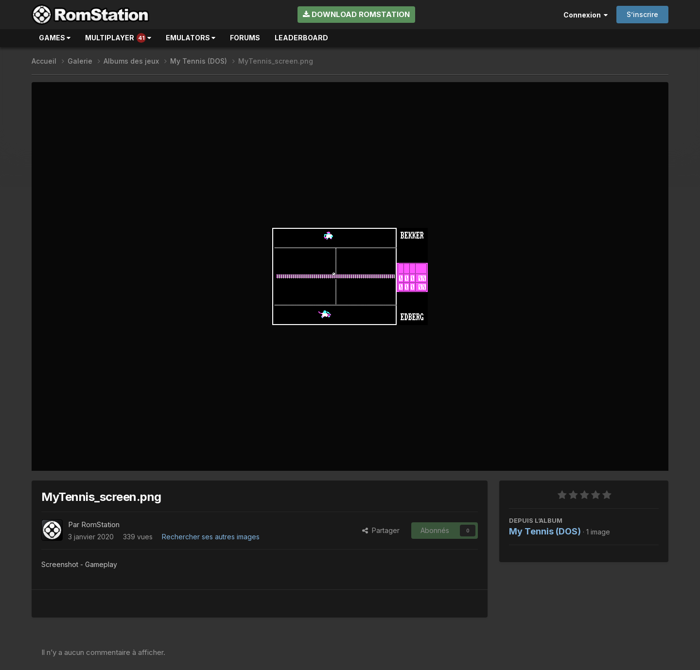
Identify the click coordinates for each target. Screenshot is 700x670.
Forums (245, 38)
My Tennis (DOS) (545, 531)
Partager (381, 530)
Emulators (190, 38)
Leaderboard (301, 38)
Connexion (585, 15)
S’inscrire (642, 14)
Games (54, 38)
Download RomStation (356, 14)
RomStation (100, 524)
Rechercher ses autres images (211, 537)
